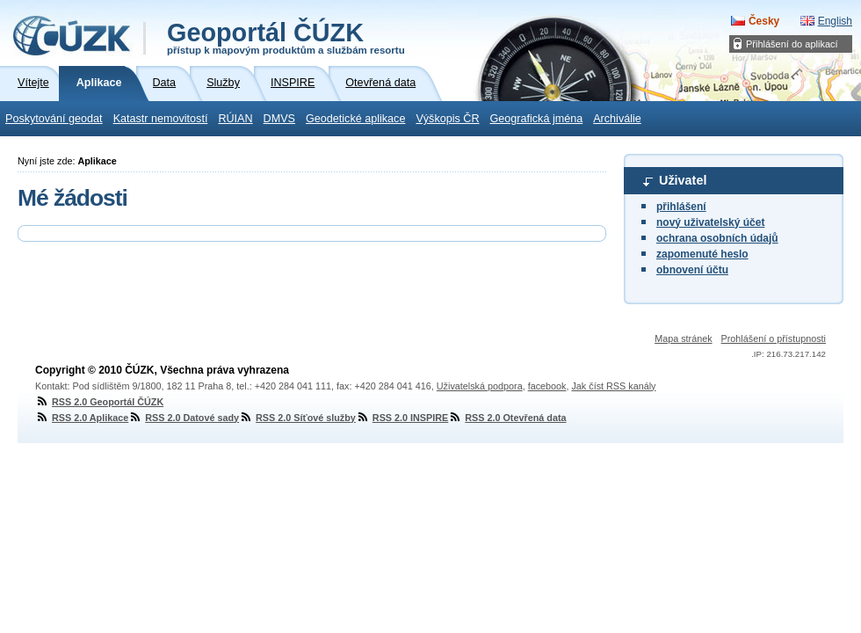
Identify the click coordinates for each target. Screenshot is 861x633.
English (835, 21)
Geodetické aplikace (355, 119)
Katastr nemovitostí (160, 119)
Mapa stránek (683, 338)
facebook (547, 386)
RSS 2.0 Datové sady (183, 417)
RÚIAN (235, 119)
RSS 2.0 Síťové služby (297, 417)
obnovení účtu (692, 270)
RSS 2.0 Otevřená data (507, 417)
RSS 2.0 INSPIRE (402, 417)
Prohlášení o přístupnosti (773, 338)
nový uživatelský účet (710, 222)
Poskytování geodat (54, 119)
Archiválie (617, 119)
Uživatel (682, 180)
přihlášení (681, 206)
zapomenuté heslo (702, 254)
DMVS (279, 119)
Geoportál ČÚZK (286, 36)
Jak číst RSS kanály (613, 386)
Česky (764, 21)
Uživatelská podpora (480, 386)
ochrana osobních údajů (717, 238)
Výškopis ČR (447, 119)
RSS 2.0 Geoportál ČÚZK (99, 402)
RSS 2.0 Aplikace (81, 417)
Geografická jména (536, 119)
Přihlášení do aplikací (792, 44)
